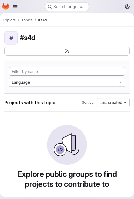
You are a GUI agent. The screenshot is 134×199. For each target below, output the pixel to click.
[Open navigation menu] (15, 6)
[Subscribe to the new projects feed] (67, 51)
